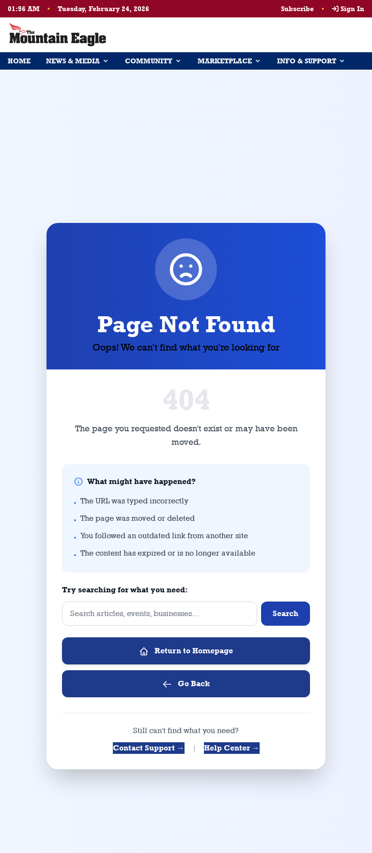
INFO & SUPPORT (311, 61)
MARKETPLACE (230, 61)
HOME (19, 61)
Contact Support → (149, 747)
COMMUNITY (153, 61)
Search (285, 613)
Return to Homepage (186, 651)
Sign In (348, 9)
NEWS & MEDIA (77, 61)
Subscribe (297, 9)
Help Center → (232, 747)
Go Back (186, 684)
